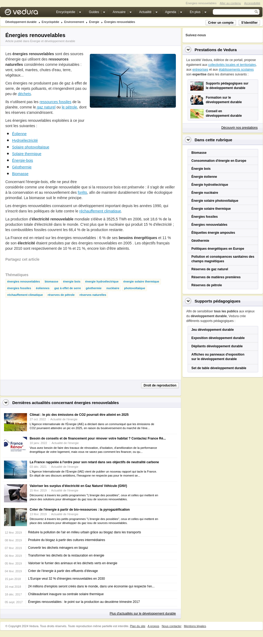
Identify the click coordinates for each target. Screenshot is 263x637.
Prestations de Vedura (216, 49)
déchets (24, 94)
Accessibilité (252, 3)
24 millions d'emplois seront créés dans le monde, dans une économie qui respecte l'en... (91, 586)
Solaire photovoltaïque (30, 147)
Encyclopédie (50, 22)
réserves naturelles (92, 294)
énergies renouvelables (23, 281)
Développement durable (21, 22)
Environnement (74, 22)
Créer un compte (220, 23)
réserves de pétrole (61, 294)
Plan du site (137, 626)
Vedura (27, 13)
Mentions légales (195, 626)
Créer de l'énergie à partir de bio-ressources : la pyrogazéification (80, 509)
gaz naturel (45, 107)
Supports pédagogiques (218, 301)
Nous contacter (171, 626)
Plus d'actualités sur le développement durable (143, 613)
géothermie (94, 288)
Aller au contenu (230, 3)
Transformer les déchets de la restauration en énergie (66, 555)
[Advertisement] (130, 146)
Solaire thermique (26, 154)
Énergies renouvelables (119, 22)
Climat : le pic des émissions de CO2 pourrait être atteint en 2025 (79, 415)
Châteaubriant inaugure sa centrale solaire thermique (66, 594)
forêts (82, 192)
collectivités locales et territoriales (232, 65)
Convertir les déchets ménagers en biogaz (58, 548)
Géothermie (22, 167)
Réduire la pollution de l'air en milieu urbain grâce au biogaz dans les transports (84, 532)
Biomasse (20, 174)
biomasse (51, 281)
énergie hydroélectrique (102, 281)
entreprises (200, 69)
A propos (153, 626)
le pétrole (69, 107)
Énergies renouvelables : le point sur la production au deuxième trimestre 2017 (84, 602)
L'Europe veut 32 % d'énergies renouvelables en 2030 (66, 578)
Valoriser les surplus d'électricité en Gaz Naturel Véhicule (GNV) (78, 486)
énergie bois (71, 281)
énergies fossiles (19, 288)
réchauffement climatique (100, 211)
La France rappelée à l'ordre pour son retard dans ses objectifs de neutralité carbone (94, 462)
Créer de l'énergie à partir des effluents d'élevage (63, 571)
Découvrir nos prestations (239, 127)
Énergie (94, 22)
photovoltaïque (134, 288)
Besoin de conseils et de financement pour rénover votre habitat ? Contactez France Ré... (98, 438)
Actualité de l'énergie (64, 419)
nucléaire (112, 288)
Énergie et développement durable (52, 41)
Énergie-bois (22, 160)
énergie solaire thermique (141, 281)
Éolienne (19, 134)
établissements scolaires (236, 69)
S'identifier (249, 23)
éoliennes (42, 288)
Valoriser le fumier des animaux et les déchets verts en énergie (72, 563)
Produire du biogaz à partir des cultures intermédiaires (66, 540)
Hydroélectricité (25, 140)
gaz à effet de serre (67, 288)
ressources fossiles (55, 102)
